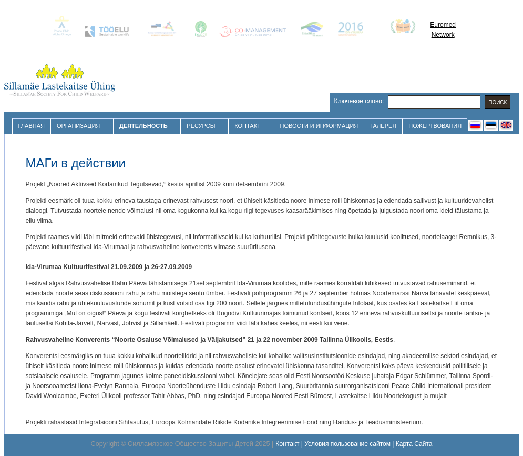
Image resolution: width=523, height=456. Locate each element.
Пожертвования (435, 126)
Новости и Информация (319, 126)
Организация (79, 126)
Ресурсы (202, 126)
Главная (31, 126)
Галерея (383, 126)
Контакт (248, 126)
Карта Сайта (414, 444)
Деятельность (144, 126)
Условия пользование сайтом (347, 444)
